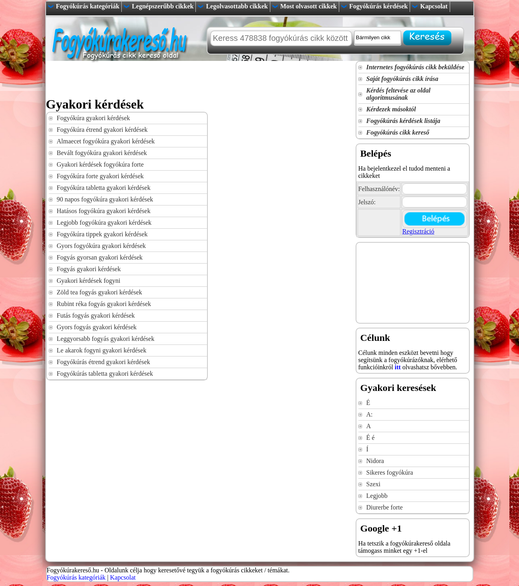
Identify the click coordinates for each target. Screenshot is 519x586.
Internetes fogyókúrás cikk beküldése (415, 67)
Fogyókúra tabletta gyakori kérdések (104, 187)
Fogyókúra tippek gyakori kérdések (102, 234)
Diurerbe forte (384, 507)
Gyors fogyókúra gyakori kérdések (101, 245)
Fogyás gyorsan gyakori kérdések (100, 257)
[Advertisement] (192, 79)
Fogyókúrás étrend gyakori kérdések (103, 361)
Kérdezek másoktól (391, 109)
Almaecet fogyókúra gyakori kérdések (106, 141)
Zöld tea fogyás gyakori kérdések (99, 292)
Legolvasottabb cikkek (237, 6)
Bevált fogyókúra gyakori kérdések (102, 152)
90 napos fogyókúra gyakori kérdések (105, 199)
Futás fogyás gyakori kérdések (96, 315)
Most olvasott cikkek (308, 6)
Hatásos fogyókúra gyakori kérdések (104, 210)
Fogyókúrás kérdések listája (403, 120)
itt (398, 367)
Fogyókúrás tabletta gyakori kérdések (105, 373)
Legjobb (377, 495)
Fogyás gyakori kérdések (89, 269)
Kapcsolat (433, 6)
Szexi (373, 484)
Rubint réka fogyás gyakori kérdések (104, 303)
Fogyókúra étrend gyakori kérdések (102, 129)
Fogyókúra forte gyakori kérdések (100, 176)
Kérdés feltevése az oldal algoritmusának (398, 94)
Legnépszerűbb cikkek (162, 6)
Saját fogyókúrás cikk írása (402, 78)
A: (369, 414)
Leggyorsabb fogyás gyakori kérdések (106, 338)
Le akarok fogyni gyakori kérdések (102, 350)
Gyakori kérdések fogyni (89, 280)
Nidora (375, 460)
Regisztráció (418, 231)
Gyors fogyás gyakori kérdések (97, 327)
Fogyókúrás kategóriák (88, 6)
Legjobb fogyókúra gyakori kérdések (104, 222)
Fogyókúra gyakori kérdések (93, 118)
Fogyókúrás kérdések (378, 6)
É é (370, 437)
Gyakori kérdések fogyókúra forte (100, 164)
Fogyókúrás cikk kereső (397, 132)
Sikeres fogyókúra (389, 472)
